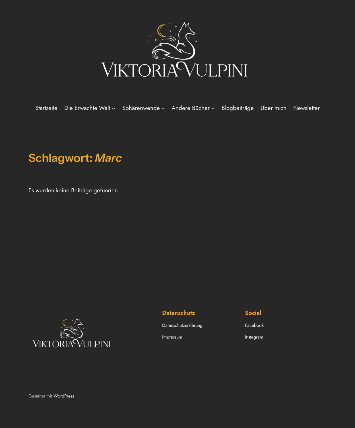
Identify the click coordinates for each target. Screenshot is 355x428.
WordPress (63, 396)
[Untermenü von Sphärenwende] (163, 108)
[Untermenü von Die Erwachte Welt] (113, 108)
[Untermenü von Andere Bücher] (213, 108)
